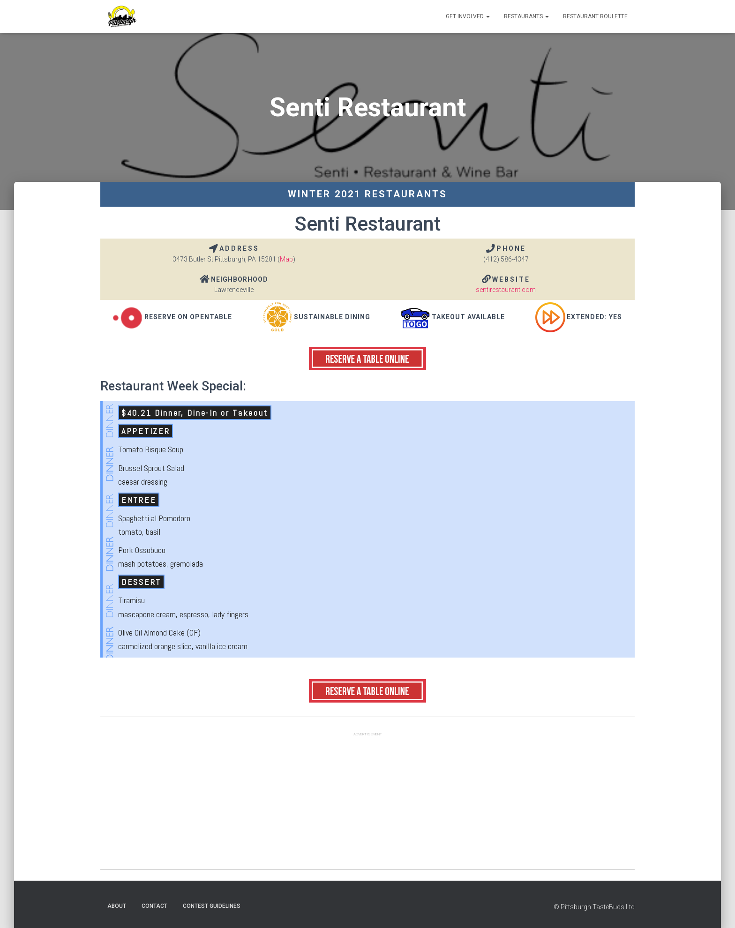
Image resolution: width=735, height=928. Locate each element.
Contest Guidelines (211, 906)
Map (286, 259)
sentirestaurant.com (506, 289)
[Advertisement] (367, 803)
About (116, 906)
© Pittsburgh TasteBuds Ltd (594, 907)
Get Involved (468, 16)
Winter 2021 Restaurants (367, 194)
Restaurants (526, 16)
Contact (154, 906)
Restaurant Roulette (595, 16)
